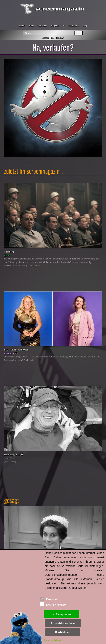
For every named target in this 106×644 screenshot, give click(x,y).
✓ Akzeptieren (61, 614)
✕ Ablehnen (62, 632)
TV (16, 353)
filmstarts (42, 25)
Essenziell (49, 598)
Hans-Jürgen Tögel (13, 454)
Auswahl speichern (63, 623)
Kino (6, 255)
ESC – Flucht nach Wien (16, 350)
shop (85, 25)
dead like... (10, 458)
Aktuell (8, 353)
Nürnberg (9, 252)
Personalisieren (53, 640)
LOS (78, 33)
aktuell (22, 25)
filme (31, 25)
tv (63, 25)
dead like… (73, 25)
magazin (55, 25)
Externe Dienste (53, 604)
